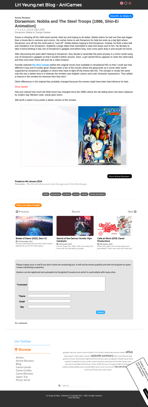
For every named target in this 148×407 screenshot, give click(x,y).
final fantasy (99, 359)
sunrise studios (88, 352)
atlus (129, 352)
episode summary (102, 355)
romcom (116, 352)
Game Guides (24, 370)
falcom (125, 356)
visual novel (128, 359)
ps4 (112, 367)
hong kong (108, 352)
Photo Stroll (23, 379)
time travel (118, 356)
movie (76, 194)
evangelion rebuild (116, 359)
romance (87, 356)
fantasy (101, 352)
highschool (90, 359)
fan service (120, 366)
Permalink (20, 184)
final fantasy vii (87, 364)
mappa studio (115, 364)
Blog (18, 363)
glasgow (66, 352)
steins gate (78, 356)
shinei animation (97, 194)
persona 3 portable (72, 364)
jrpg (130, 356)
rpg (71, 352)
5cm (96, 352)
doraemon (55, 194)
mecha (87, 370)
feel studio (117, 361)
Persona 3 (106, 364)
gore (106, 359)
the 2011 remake (41, 65)
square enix (126, 361)
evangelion (75, 361)
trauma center (86, 361)
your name (77, 352)
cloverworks (80, 359)
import (122, 352)
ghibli (77, 367)
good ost (66, 359)
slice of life (97, 364)
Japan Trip (22, 376)
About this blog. (74, 398)
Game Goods (23, 367)
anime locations (98, 361)
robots (84, 194)
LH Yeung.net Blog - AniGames (48, 5)
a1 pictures (125, 364)
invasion (66, 194)
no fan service (105, 367)
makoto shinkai (68, 367)
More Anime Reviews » (119, 176)
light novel (95, 367)
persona (98, 370)
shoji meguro (69, 356)
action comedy (85, 367)
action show (106, 370)
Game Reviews (24, 373)
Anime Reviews (25, 360)
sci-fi (92, 369)
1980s (45, 194)
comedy (67, 361)
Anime (20, 357)
